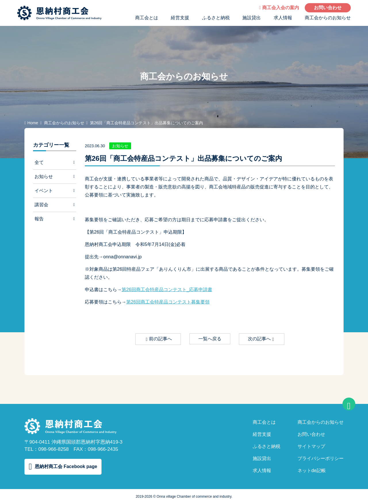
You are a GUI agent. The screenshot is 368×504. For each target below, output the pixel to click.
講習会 (54, 204)
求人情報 (283, 17)
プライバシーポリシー (321, 458)
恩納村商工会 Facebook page (63, 466)
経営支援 (180, 17)
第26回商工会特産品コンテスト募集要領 (168, 301)
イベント (54, 190)
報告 (54, 218)
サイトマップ (311, 446)
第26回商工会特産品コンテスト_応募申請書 (167, 289)
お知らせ (54, 176)
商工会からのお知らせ (328, 17)
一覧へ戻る (209, 338)
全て (54, 162)
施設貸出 (251, 17)
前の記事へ (159, 339)
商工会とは (146, 17)
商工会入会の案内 (279, 7)
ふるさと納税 (216, 17)
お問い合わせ (328, 7)
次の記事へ (261, 339)
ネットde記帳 (312, 470)
